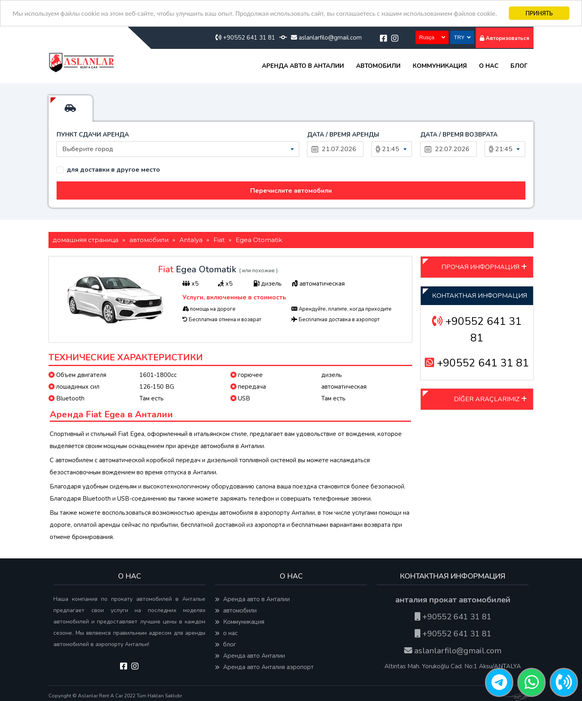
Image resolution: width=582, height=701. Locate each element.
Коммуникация (440, 66)
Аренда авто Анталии (250, 656)
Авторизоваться (504, 38)
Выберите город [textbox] (87, 149)
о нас (488, 66)
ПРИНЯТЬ (539, 13)
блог (518, 66)
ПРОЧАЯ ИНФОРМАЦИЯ (484, 267)
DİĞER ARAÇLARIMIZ (490, 399)
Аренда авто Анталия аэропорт (264, 667)
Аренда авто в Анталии (303, 66)
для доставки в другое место (113, 169)
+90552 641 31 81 (245, 38)
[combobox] (178, 149)
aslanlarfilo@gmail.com (326, 38)
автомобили (378, 66)
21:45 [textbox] (390, 149)
